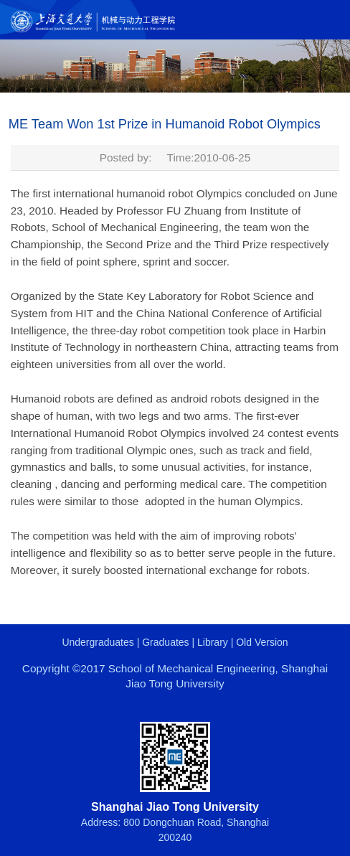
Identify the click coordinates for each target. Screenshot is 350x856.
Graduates (165, 642)
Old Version (262, 642)
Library (212, 642)
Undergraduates (97, 642)
